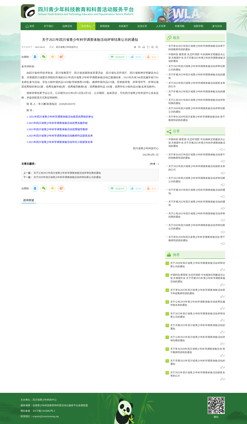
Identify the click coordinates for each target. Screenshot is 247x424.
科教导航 (180, 26)
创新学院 (198, 26)
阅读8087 (117, 56)
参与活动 (217, 26)
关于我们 (48, 26)
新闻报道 (105, 26)
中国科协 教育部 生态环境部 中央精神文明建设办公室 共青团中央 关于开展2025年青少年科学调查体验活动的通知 (196, 57)
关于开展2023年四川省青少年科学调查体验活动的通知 (196, 76)
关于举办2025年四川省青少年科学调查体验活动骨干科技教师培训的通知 (196, 48)
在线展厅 (123, 26)
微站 (216, 416)
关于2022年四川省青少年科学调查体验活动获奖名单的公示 (196, 85)
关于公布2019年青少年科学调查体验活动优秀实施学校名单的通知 (195, 305)
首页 (30, 26)
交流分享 (142, 26)
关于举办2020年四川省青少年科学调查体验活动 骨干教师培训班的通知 (196, 118)
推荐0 (136, 56)
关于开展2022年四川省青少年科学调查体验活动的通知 (196, 93)
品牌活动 (67, 26)
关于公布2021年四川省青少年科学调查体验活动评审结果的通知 (67, 173)
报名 (151, 56)
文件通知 (86, 26)
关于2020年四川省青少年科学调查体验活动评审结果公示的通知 (67, 177)
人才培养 (161, 26)
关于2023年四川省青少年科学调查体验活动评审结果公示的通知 (196, 68)
